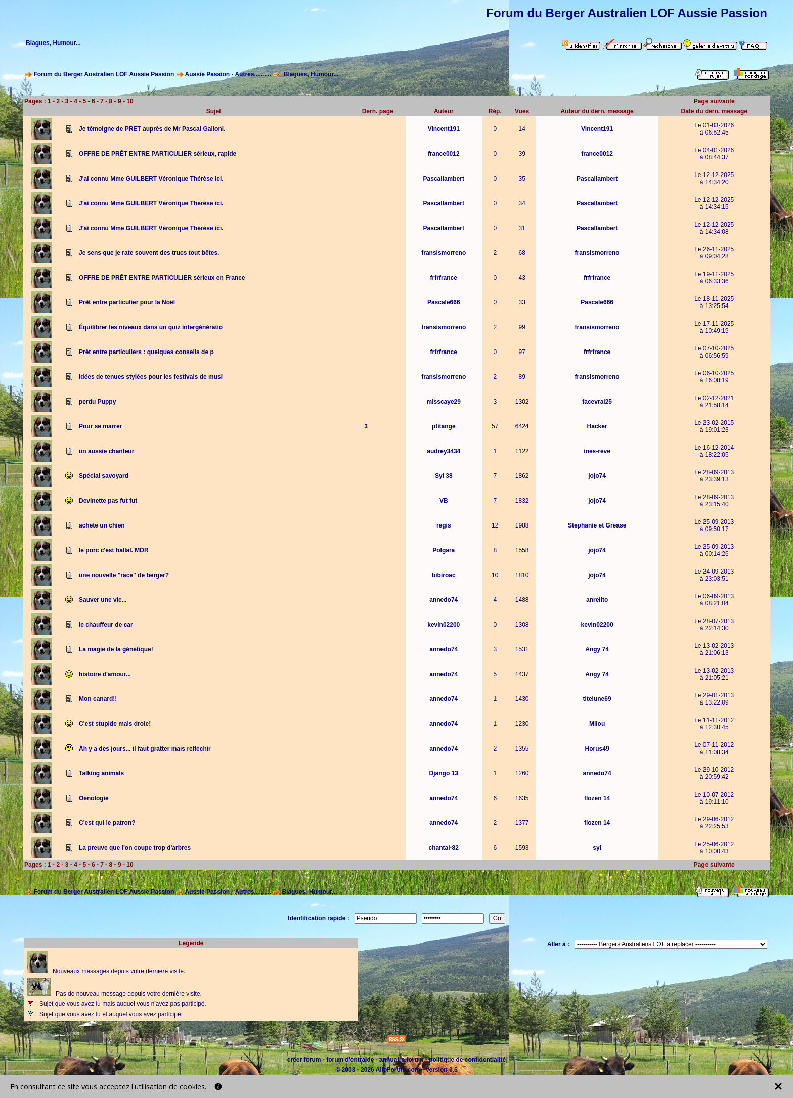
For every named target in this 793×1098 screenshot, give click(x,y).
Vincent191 (444, 129)
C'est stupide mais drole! (115, 723)
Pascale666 (443, 302)
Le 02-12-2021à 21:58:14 (714, 401)
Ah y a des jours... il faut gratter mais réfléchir (145, 748)
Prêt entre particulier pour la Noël (127, 302)
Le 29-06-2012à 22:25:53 (714, 823)
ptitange (444, 426)
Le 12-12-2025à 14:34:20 (714, 178)
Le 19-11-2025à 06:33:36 (714, 278)
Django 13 (443, 773)
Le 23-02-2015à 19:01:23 (714, 426)
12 (495, 525)
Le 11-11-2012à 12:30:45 (714, 724)
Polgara (443, 550)
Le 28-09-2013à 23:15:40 (714, 501)
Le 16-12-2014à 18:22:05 (714, 451)
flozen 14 (597, 798)
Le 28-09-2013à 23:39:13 (714, 476)
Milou (597, 723)
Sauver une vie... (103, 599)
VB (443, 500)
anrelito (597, 599)
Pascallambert (443, 178)
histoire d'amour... (105, 674)
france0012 (444, 153)
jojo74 (597, 475)
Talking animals (101, 773)
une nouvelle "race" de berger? (124, 575)
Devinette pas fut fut (108, 500)
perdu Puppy (97, 401)
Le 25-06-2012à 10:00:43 (714, 848)
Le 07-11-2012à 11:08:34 (714, 748)
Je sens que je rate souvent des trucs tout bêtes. (149, 252)
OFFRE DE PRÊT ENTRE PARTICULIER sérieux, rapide (157, 153)
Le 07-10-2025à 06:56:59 (714, 352)
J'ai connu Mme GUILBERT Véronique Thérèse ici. (151, 178)
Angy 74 (597, 649)
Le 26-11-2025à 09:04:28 (714, 253)
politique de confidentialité (467, 1059)
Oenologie (94, 798)
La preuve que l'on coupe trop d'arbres (135, 847)
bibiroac (444, 575)
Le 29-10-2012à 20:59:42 (714, 773)
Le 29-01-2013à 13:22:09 (714, 699)
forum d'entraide (350, 1059)
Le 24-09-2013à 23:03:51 (714, 575)
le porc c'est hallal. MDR (114, 550)
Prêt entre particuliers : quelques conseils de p (146, 352)
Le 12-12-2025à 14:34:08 (714, 228)
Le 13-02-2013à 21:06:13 (714, 649)
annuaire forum (401, 1059)
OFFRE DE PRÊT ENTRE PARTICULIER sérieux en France (162, 277)
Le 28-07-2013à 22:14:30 (714, 625)
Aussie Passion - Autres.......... (228, 74)
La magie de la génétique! (116, 649)
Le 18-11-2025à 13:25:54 (714, 302)
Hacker (597, 426)
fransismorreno (443, 252)
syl (597, 847)
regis (443, 525)
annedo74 (443, 599)
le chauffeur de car (106, 624)
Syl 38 (444, 475)
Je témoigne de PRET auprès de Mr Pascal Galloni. (152, 129)
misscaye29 (444, 401)
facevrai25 (597, 401)
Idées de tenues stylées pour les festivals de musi (151, 376)
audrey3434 (443, 451)
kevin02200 (443, 624)
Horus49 (597, 748)
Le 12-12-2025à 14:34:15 (714, 203)
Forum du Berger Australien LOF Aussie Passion (103, 74)
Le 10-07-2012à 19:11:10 (714, 798)
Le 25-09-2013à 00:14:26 (714, 550)
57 (495, 426)
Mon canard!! (98, 698)
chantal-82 (444, 847)
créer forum (304, 1059)
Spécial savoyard (103, 475)
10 (129, 101)
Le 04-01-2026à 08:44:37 (714, 154)
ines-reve (597, 451)
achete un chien (102, 525)
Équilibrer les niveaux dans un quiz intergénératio (151, 327)
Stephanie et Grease (597, 525)
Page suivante (714, 101)
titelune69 (597, 698)
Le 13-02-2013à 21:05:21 (714, 674)
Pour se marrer (100, 426)
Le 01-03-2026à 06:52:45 (714, 129)
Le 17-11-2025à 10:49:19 (714, 327)
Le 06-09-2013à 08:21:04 (714, 600)
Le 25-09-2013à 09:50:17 (714, 525)
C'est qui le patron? (107, 822)
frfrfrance (443, 277)
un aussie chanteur (106, 451)
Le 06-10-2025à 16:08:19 (714, 377)
